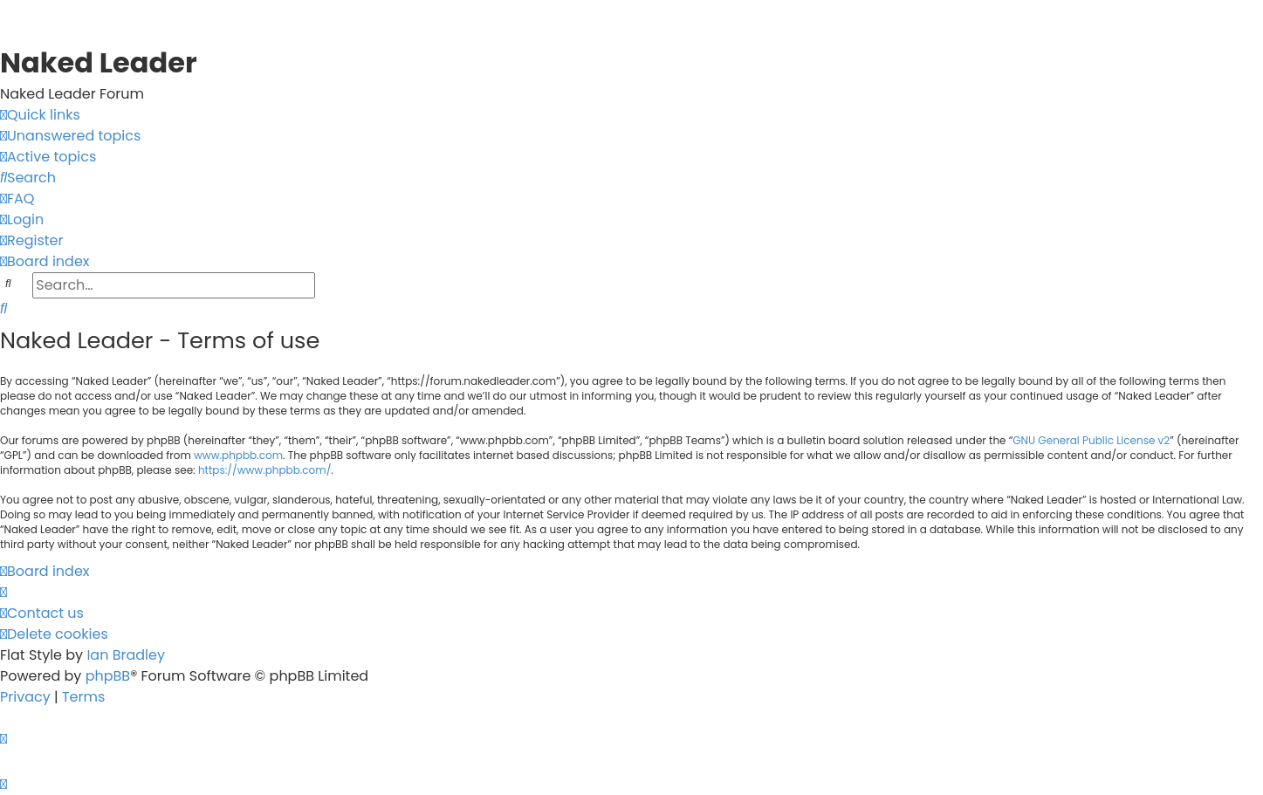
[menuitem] (70, 136)
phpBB (108, 676)
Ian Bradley (125, 655)
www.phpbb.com (238, 455)
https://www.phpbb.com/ (265, 470)
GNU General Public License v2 (1091, 440)
